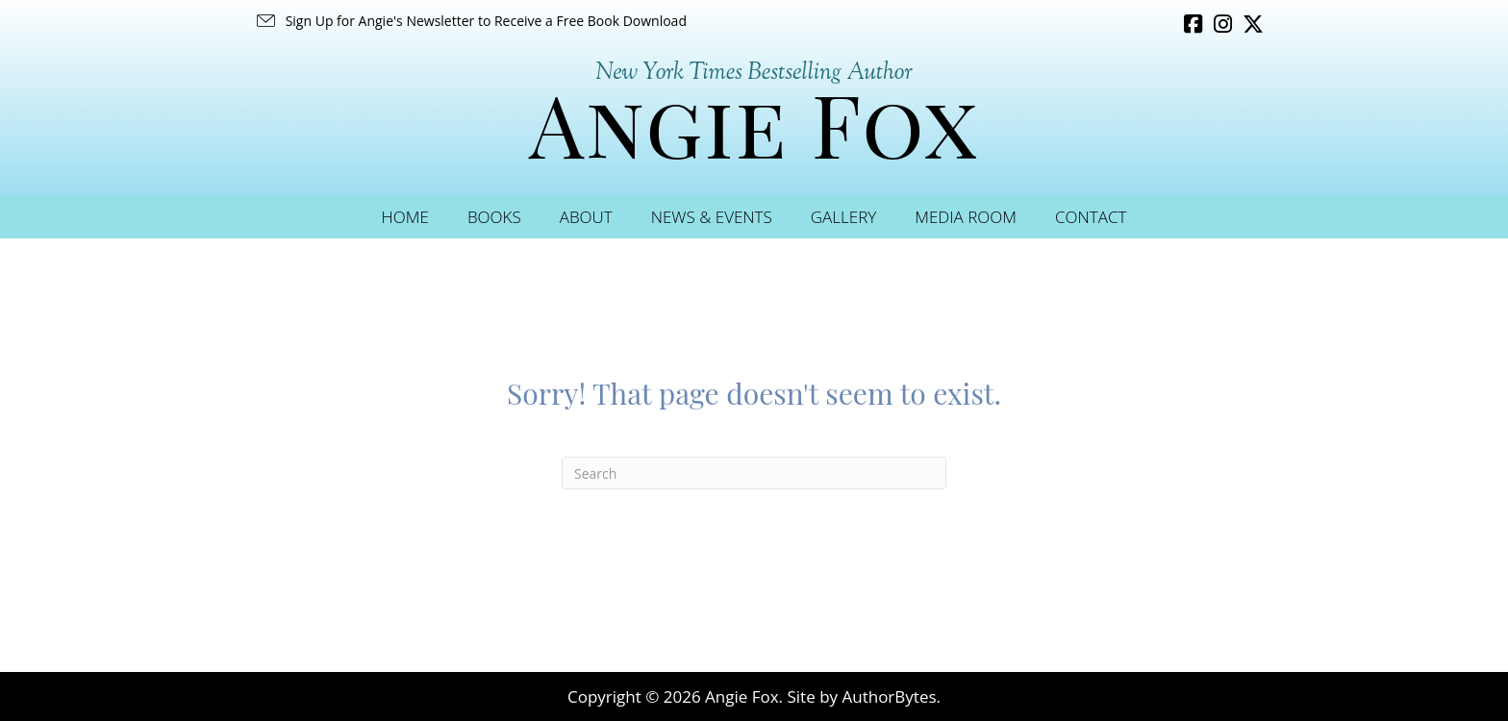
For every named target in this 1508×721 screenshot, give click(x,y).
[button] (470, 21)
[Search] (754, 473)
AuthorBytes (889, 696)
